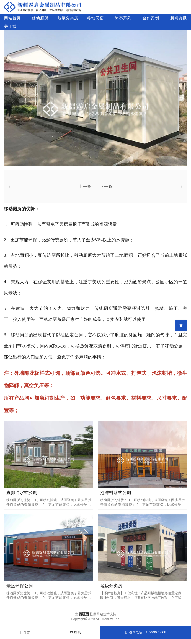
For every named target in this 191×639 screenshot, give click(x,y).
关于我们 (12, 26)
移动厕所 (40, 18)
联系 (75, 633)
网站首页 (12, 18)
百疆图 (84, 614)
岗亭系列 (123, 18)
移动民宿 (95, 18)
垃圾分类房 (68, 18)
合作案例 (151, 18)
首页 (25, 632)
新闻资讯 (178, 18)
